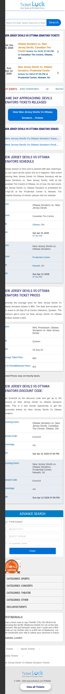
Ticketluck (32, 5)
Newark (36, 265)
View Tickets (58, 52)
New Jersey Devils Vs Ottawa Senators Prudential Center (33, 144)
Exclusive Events (17, 606)
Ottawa (36, 224)
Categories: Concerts (20, 585)
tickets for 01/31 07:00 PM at (36, 50)
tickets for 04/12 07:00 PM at (35, 72)
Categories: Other (17, 599)
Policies (47, 681)
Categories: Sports (18, 578)
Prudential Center (41, 257)
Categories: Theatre (19, 592)
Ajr (48, 89)
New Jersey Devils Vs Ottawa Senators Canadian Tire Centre (33, 138)
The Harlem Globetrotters (28, 89)
